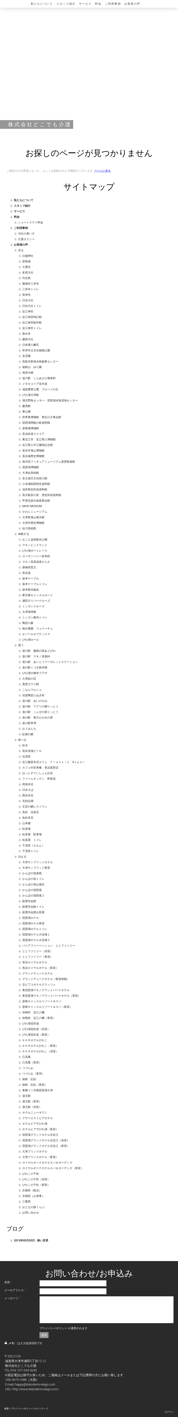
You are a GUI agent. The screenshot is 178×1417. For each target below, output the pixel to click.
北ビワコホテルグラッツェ (39, 984)
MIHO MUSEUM (32, 506)
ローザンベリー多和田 (36, 556)
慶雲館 (26, 406)
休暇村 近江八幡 (33, 1012)
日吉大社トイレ (32, 306)
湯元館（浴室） (32, 1107)
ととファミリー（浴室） (37, 951)
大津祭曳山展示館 (33, 517)
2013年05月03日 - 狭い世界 (31, 1240)
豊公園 (26, 411)
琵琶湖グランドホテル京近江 (40, 1134)
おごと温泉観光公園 (34, 539)
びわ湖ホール (30, 639)
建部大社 (27, 339)
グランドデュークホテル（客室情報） (46, 979)
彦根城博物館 (30, 428)
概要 (6, 1408)
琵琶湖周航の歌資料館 (36, 422)
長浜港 (26, 573)
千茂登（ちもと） (33, 845)
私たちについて (42, 3)
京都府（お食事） (33, 1196)
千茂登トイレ (30, 851)
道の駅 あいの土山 (34, 701)
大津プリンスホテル (34, 1151)
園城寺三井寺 (30, 283)
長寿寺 (26, 294)
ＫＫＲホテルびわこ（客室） (40, 1045)
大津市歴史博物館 (33, 522)
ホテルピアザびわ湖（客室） (40, 1129)
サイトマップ (41, 1408)
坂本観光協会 (30, 589)
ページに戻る (102, 170)
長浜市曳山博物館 (33, 450)
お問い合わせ (30, 1212)
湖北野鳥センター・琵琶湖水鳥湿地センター (50, 400)
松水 (25, 745)
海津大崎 (27, 372)
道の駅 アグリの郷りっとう (40, 706)
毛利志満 (27, 801)
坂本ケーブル (30, 578)
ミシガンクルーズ (33, 606)
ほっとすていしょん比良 (37, 773)
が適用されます (63, 1328)
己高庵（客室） (32, 1062)
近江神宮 (27, 311)
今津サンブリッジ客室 (36, 867)
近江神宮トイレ (32, 328)
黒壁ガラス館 (30, 684)
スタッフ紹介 (65, 3)
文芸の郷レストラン (34, 806)
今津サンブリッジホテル (37, 862)
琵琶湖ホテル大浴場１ (36, 934)
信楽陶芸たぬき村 (33, 695)
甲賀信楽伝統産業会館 (36, 500)
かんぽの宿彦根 (32, 873)
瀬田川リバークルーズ (36, 600)
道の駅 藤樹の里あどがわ (39, 650)
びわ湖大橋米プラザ (34, 673)
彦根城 (26, 261)
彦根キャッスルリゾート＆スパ (41, 1001)
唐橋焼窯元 (29, 567)
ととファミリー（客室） (37, 956)
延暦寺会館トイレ (33, 906)
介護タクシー (26, 239)
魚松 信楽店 (30, 812)
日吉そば (27, 790)
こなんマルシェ (32, 689)
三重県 (26, 1201)
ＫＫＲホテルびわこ (34, 1040)
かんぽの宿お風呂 (33, 884)
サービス (85, 3)
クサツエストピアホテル (37, 1118)
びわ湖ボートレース (34, 550)
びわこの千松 (30, 1173)
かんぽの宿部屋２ (33, 895)
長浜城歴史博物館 (33, 456)
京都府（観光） (32, 1190)
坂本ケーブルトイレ (34, 584)
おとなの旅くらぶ (33, 1207)
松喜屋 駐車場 (32, 834)
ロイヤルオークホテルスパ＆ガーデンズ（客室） (52, 1168)
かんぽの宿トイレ (33, 879)
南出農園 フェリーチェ (37, 628)
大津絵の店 (29, 678)
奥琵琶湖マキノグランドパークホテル (46, 990)
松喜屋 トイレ (32, 840)
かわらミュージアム (34, 511)
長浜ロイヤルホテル (34, 962)
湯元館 (26, 1095)
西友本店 (27, 795)
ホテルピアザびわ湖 (34, 1123)
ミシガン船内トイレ (34, 617)
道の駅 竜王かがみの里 (37, 717)
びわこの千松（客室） (36, 1184)
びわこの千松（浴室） (36, 1179)
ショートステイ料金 (30, 222)
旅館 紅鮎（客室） (34, 1084)
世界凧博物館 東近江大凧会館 (41, 417)
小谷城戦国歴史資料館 (36, 484)
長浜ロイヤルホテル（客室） (40, 968)
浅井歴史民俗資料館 (34, 489)
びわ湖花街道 (30, 1023)
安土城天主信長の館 (34, 478)
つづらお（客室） (33, 1073)
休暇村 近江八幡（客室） (39, 1018)
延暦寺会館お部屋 (33, 912)
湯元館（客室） (32, 1101)
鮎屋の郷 (27, 734)
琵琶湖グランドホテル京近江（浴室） (46, 1140)
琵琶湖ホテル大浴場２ (36, 940)
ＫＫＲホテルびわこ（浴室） (40, 1051)
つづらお (27, 1068)
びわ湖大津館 (30, 395)
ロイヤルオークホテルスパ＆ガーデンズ (47, 1162)
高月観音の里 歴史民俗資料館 (41, 495)
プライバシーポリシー (53, 1328)
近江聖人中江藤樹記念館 (37, 445)
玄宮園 (26, 356)
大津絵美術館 (30, 472)
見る (21, 250)
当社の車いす (26, 233)
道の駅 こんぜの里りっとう (40, 712)
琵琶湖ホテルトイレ (34, 929)
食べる (22, 739)
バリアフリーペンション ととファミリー (48, 945)
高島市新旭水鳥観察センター (40, 361)
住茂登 (26, 756)
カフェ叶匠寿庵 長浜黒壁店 (40, 767)
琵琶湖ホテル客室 (33, 923)
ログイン (169, 1412)
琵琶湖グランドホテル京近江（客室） (46, 1146)
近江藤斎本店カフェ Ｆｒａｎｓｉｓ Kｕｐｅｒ (53, 762)
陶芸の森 (27, 623)
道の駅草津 (29, 723)
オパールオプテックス (36, 634)
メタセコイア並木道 (34, 383)
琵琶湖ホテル (30, 917)
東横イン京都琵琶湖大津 (37, 1090)
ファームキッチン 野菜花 (39, 778)
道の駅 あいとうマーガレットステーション (50, 662)
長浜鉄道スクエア (33, 433)
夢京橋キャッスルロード (37, 595)
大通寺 (26, 267)
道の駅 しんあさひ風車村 (39, 378)
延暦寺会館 (29, 901)
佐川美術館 (29, 528)
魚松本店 (27, 817)
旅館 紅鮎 (29, 1079)
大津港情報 (29, 611)
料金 (98, 3)
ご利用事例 (113, 3)
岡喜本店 (27, 784)
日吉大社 (27, 300)
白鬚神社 (27, 255)
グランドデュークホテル (37, 973)
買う (21, 645)
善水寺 (26, 333)
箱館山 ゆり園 (32, 367)
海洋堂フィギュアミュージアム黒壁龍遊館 (48, 461)
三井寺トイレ (30, 289)
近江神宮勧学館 (32, 322)
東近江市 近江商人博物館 (39, 439)
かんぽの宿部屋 (32, 890)
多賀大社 (27, 272)
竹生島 (26, 278)
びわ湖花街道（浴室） (36, 1029)
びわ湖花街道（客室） (36, 1034)
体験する (23, 534)
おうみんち (29, 728)
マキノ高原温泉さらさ (36, 561)
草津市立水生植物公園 (36, 350)
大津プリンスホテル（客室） (40, 1157)
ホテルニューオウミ (34, 1112)
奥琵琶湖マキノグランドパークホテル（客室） (51, 995)
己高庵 (26, 1057)
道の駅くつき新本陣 (34, 667)
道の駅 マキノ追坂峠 (36, 656)
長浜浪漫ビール (32, 751)
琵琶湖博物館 (30, 467)
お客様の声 (132, 3)
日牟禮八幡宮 (30, 344)
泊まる (22, 856)
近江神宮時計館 (32, 317)
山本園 (26, 823)
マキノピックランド (34, 545)
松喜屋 (26, 828)
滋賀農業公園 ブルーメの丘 (40, 389)
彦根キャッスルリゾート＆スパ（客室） (47, 1006)
